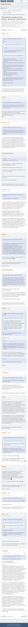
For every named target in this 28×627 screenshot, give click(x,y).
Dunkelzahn (5, 551)
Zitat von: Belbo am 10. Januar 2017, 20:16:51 (12, 556)
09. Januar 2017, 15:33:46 (6, 155)
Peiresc (4, 97)
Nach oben (3, 616)
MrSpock (4, 234)
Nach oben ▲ (18, 624)
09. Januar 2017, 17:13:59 (6, 310)
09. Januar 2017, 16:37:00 (6, 236)
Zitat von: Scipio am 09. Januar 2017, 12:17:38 (12, 102)
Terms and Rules (12, 624)
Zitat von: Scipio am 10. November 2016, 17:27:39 (14, 44)
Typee (3, 397)
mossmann (5, 372)
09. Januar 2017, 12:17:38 (6, 35)
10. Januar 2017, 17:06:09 (6, 434)
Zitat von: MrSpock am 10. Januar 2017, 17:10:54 (13, 498)
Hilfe (8, 624)
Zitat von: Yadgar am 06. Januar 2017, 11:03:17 (12, 38)
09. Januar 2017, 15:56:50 (6, 191)
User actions (24, 616)
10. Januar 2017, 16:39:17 (6, 399)
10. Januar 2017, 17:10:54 (6, 468)
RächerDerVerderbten (7, 153)
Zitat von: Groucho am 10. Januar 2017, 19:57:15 (13, 519)
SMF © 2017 (13, 625)
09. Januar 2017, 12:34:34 (6, 124)
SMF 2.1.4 (8, 625)
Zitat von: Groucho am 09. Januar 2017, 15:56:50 (13, 239)
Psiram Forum (6, 4)
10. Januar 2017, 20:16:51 (6, 516)
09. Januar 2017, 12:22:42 (6, 99)
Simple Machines (18, 625)
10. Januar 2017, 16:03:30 (6, 374)
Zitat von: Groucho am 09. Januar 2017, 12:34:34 (13, 377)
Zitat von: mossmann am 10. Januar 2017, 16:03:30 (13, 437)
